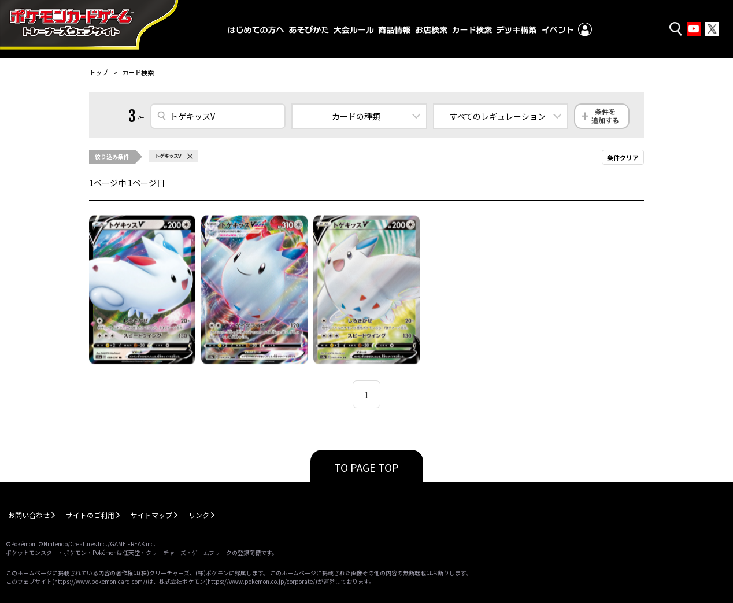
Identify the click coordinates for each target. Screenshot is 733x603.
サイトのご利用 (90, 515)
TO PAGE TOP (366, 467)
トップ (98, 72)
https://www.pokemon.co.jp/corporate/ (261, 581)
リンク (198, 515)
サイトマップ (151, 515)
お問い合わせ (29, 515)
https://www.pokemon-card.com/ (99, 581)
